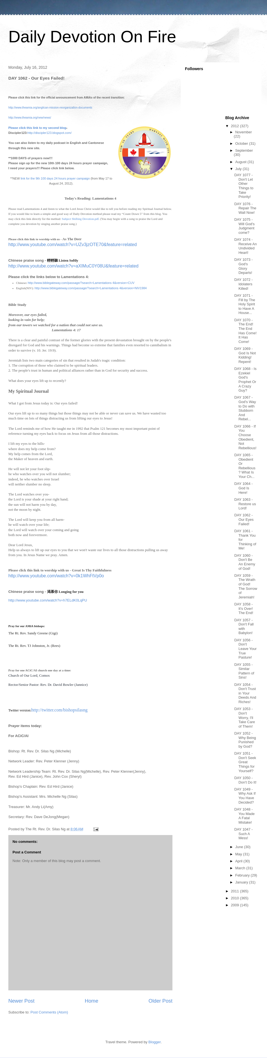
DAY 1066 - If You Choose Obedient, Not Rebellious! (245, 437)
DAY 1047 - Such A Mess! (243, 833)
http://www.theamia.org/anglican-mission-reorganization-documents (50, 107)
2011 (235, 891)
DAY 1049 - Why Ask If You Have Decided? (244, 795)
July (239, 169)
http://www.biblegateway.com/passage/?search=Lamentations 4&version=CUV (81, 282)
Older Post (160, 1001)
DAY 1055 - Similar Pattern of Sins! (244, 671)
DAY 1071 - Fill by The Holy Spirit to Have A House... (244, 304)
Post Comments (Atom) (49, 1012)
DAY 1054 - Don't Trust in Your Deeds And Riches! (245, 693)
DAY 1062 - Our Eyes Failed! (243, 519)
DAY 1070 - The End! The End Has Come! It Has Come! (245, 331)
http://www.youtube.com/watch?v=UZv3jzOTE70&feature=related (72, 244)
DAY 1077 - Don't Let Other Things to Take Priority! (243, 186)
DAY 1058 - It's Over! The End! (243, 608)
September (244, 150)
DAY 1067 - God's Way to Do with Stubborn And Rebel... (245, 408)
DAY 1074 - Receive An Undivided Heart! (245, 246)
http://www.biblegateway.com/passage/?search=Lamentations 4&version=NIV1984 (90, 288)
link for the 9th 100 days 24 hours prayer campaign (55, 178)
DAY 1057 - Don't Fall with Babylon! (244, 626)
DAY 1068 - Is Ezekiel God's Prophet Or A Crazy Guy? (245, 379)
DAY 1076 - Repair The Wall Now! (245, 208)
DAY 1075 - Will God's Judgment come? (244, 226)
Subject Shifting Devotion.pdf (80, 218)
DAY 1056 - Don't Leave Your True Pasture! (245, 648)
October (242, 143)
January (242, 882)
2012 (235, 126)
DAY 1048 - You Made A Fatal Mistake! (244, 815)
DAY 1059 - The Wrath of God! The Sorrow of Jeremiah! (245, 586)
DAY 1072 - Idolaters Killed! (243, 284)
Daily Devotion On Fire (92, 36)
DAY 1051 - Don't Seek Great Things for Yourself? (245, 762)
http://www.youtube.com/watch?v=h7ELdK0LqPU (47, 600)
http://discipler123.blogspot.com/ (49, 132)
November (243, 132)
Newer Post (21, 1001)
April (239, 861)
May (239, 854)
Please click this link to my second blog (37, 127)
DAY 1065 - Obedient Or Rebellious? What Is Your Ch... (244, 466)
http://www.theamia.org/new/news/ (29, 117)
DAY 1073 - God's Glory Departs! (243, 266)
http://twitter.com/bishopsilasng (59, 710)
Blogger (155, 1042)
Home (91, 1001)
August (241, 162)
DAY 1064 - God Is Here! (243, 488)
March (240, 868)
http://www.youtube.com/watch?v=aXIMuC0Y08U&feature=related (73, 266)
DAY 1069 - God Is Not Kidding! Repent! (245, 355)
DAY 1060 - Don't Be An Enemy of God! (244, 562)
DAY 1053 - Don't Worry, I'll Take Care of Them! (244, 717)
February (243, 875)
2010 (235, 898)
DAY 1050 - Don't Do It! (245, 780)
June (239, 847)
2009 (235, 905)
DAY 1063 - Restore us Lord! (245, 503)
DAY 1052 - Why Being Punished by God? (245, 739)
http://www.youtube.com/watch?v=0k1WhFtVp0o (56, 575)
